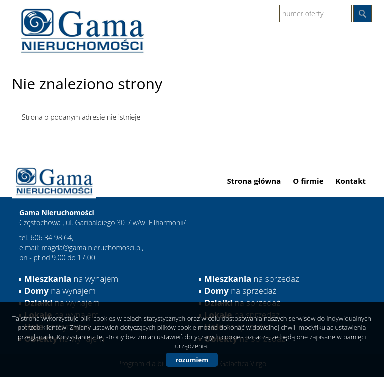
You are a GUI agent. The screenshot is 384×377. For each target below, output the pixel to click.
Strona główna (255, 181)
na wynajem (71, 278)
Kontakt (351, 181)
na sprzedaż (252, 278)
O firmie (308, 181)
